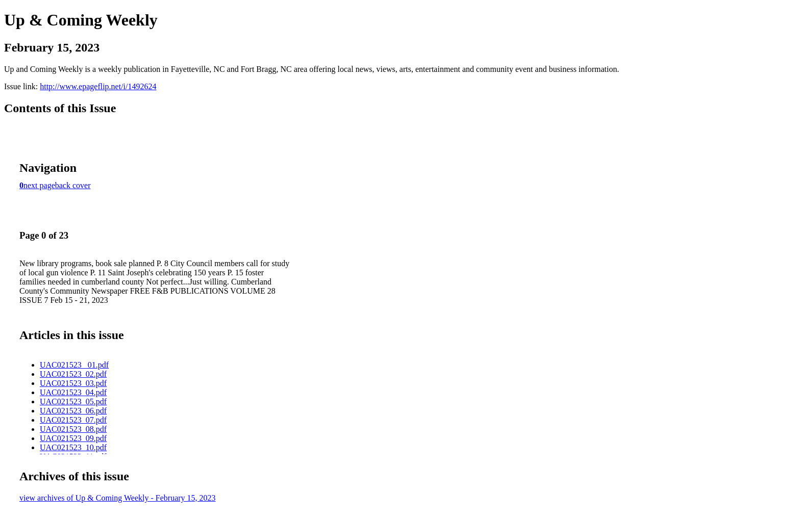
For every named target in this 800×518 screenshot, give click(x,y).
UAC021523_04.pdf (73, 392)
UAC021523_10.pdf (73, 447)
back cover (73, 185)
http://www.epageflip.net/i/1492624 (98, 86)
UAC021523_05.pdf (73, 401)
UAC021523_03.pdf (73, 383)
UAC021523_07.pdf (73, 420)
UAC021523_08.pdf (73, 429)
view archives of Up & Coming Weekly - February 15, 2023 (117, 498)
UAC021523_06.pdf (73, 410)
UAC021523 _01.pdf (74, 364)
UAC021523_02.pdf (73, 374)
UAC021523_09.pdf (73, 438)
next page (39, 185)
